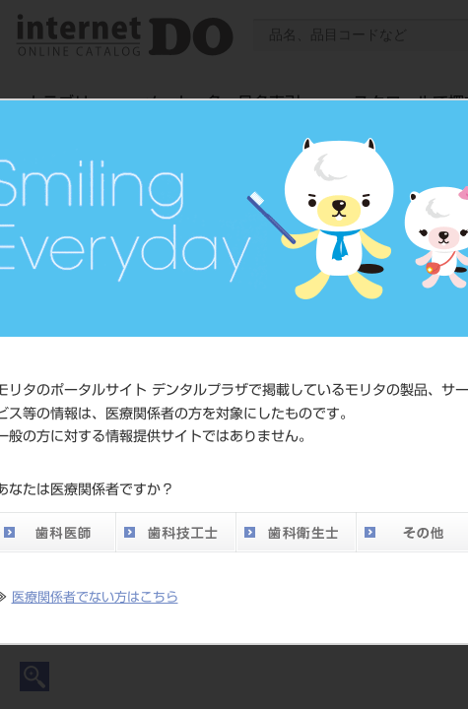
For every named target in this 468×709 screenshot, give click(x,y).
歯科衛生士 (295, 532)
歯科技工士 (175, 532)
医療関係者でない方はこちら (95, 597)
